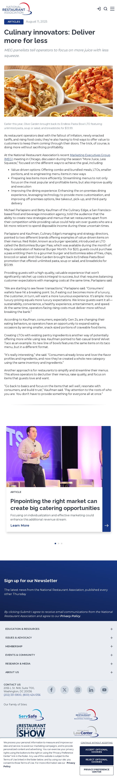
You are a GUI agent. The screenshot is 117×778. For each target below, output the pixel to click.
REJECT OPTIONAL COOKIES (97, 760)
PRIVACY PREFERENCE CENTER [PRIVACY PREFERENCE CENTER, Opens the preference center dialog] (96, 770)
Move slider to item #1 (55, 543)
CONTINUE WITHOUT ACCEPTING (97, 743)
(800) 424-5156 (31, 694)
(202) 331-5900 (12, 694)
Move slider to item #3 (61, 543)
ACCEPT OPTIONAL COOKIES (96, 750)
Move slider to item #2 (58, 543)
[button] (105, 9)
